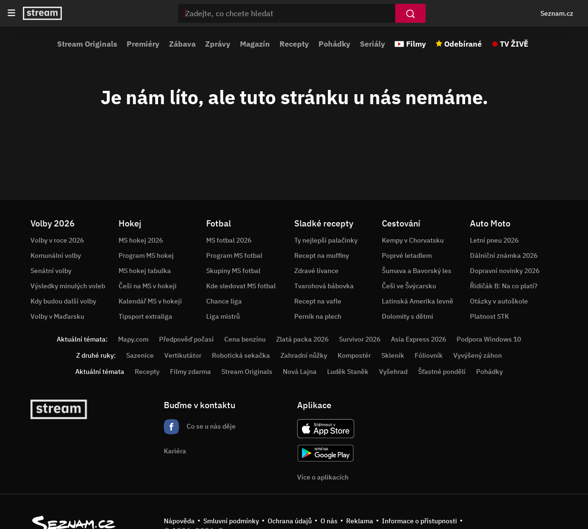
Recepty (294, 44)
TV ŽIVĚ (514, 44)
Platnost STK (489, 316)
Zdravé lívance (316, 270)
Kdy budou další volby (63, 301)
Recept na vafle (317, 301)
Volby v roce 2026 (57, 240)
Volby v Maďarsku (57, 316)
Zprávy (217, 44)
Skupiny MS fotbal (233, 270)
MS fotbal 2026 (228, 240)
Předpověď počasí (186, 339)
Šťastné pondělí (442, 371)
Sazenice (140, 355)
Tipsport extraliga (145, 316)
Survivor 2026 (359, 339)
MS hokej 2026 (141, 240)
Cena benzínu (245, 339)
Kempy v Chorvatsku (413, 240)
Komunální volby (55, 255)
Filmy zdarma (190, 371)
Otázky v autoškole (499, 301)
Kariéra (175, 451)
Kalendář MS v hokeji (150, 301)
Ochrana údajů (290, 521)
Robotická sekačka (241, 355)
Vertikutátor (182, 355)
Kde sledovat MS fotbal (241, 286)
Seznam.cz (556, 13)
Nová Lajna (300, 371)
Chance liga (224, 301)
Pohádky (334, 44)
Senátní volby (50, 270)
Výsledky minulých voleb (67, 286)
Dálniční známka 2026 (504, 255)
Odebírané (463, 44)
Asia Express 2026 (418, 339)
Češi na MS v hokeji (148, 286)
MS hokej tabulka (145, 270)
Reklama (359, 521)
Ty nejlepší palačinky (326, 240)
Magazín (255, 44)
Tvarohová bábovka (324, 286)
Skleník (392, 355)
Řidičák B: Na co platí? (504, 286)
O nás (329, 521)
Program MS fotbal (234, 255)
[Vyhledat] (410, 13)
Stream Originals (87, 44)
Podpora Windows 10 (489, 339)
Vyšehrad (393, 371)
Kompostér (354, 355)
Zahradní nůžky (303, 355)
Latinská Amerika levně (417, 301)
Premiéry (143, 44)
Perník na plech (317, 316)
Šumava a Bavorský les (416, 270)
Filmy (416, 44)
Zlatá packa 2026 (302, 339)
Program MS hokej (146, 255)
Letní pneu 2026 (494, 240)
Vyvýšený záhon (477, 355)
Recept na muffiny (321, 255)
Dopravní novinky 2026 (504, 270)
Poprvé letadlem (407, 255)
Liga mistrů (223, 316)
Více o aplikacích (323, 477)
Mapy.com (133, 339)
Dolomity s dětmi (407, 316)
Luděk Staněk (348, 371)
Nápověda (179, 521)
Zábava (182, 44)
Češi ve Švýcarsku (409, 286)
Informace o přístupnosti (419, 521)
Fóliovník (429, 355)
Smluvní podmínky (231, 521)
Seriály (372, 44)
